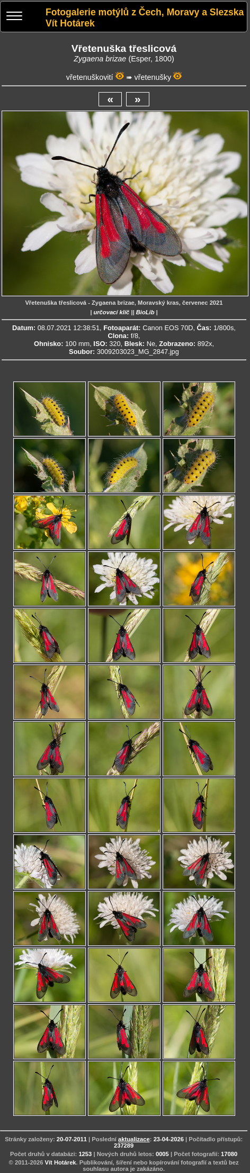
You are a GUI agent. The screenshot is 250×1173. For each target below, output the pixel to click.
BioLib (145, 312)
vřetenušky (153, 77)
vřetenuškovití (89, 77)
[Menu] (14, 17)
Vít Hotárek (60, 1162)
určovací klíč (111, 312)
